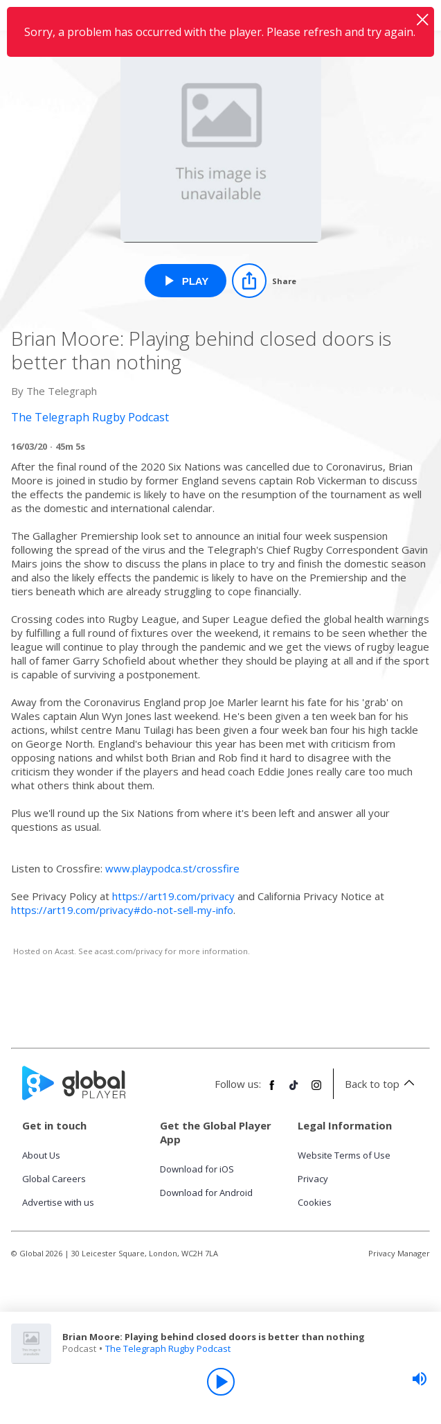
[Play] (221, 1382)
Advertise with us (58, 1202)
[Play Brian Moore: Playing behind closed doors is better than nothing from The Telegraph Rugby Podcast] (186, 280)
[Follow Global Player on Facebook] (272, 1090)
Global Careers (54, 1178)
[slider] (419, 1379)
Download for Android (206, 1192)
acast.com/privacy (129, 951)
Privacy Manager (399, 1253)
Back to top (382, 1084)
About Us (41, 1155)
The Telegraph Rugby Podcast (168, 1348)
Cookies (315, 1202)
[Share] (264, 280)
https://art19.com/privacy (173, 896)
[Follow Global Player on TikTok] (294, 1090)
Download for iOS (197, 1169)
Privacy (313, 1178)
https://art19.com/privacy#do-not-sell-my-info (122, 910)
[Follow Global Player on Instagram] (316, 1090)
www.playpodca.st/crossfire (172, 868)
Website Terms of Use (344, 1155)
